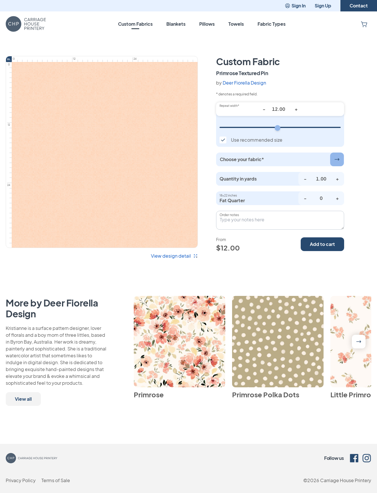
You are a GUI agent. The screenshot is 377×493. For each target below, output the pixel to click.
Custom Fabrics (135, 24)
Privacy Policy (21, 480)
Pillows (207, 24)
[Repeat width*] (280, 109)
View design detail (174, 256)
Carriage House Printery (345, 480)
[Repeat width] (280, 127)
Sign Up (323, 6)
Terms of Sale (55, 480)
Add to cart (322, 244)
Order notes (229, 215)
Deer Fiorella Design (244, 83)
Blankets (175, 24)
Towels (236, 24)
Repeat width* (229, 105)
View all (23, 399)
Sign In (295, 6)
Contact (359, 6)
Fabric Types (272, 24)
